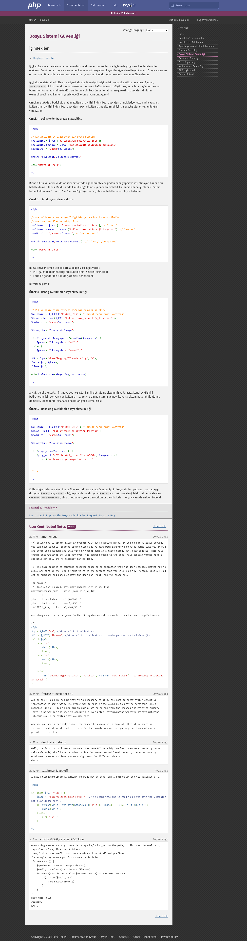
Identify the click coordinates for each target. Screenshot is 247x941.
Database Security (188, 58)
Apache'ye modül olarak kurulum (196, 46)
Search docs (180, 5)
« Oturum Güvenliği (178, 20)
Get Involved (98, 5)
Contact (124, 936)
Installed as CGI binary (191, 42)
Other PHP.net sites (144, 936)
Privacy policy (169, 936)
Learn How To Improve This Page (48, 515)
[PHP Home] (34, 5)
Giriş (181, 34)
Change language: (134, 30)
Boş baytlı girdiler (44, 58)
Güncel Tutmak (187, 74)
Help (114, 5)
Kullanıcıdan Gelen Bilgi (191, 66)
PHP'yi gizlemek (187, 70)
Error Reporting (187, 62)
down (37, 537)
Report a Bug (107, 515)
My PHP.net (108, 936)
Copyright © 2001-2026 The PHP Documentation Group (63, 936)
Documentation (76, 5)
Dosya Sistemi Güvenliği (192, 54)
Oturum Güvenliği (188, 50)
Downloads (54, 5)
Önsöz (32, 20)
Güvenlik (44, 20)
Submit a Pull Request (83, 515)
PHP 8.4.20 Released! (123, 13)
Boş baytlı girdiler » (207, 20)
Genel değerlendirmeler (191, 38)
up (31, 537)
